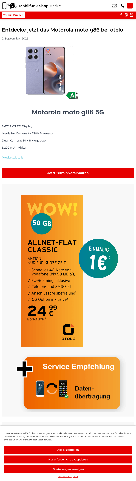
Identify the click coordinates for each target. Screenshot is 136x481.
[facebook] (121, 15)
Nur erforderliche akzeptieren (68, 459)
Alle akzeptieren (68, 449)
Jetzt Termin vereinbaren (68, 173)
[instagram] (126, 15)
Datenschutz (65, 476)
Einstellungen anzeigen (68, 469)
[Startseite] (9, 6)
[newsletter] (131, 15)
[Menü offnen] (130, 5)
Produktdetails (12, 157)
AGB (75, 476)
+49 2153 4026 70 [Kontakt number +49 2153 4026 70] (122, 6)
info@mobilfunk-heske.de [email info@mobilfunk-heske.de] (114, 6)
